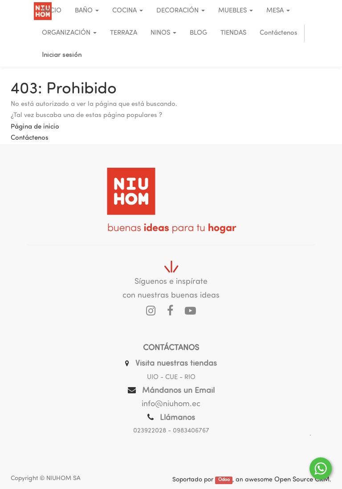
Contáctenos (30, 138)
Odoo (224, 480)
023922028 (149, 431)
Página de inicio (35, 127)
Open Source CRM (302, 480)
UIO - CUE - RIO (171, 377)
